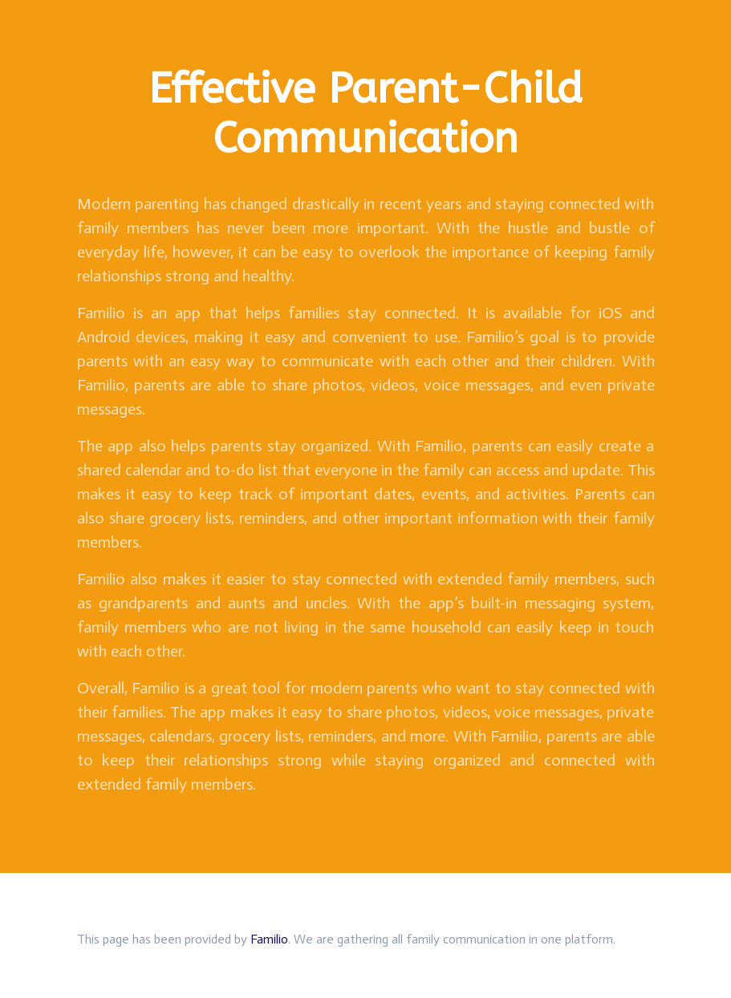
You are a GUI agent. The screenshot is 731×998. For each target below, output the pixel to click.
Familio (269, 939)
